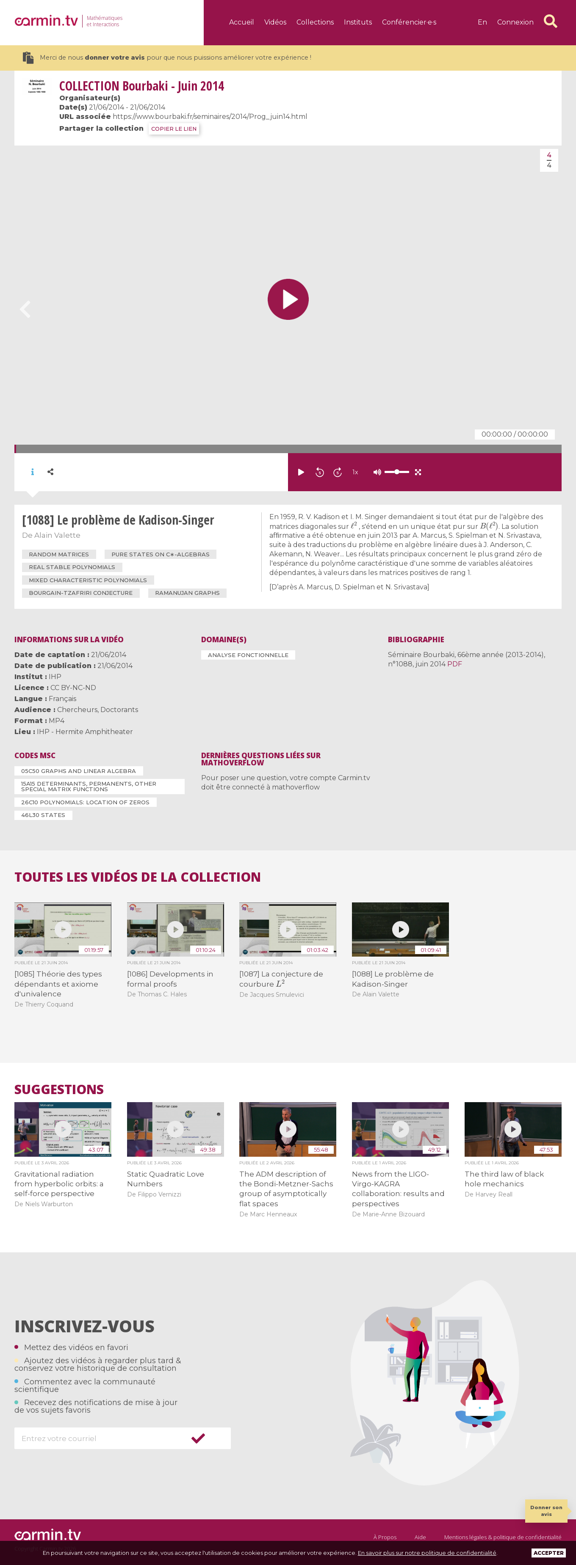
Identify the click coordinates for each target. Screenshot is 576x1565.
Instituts (358, 22)
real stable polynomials (72, 567)
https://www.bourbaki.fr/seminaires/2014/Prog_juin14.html (210, 117)
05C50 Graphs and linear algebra (78, 770)
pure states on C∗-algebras (160, 554)
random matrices (59, 554)
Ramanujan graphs (187, 592)
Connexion (515, 22)
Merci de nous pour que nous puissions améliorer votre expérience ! (167, 58)
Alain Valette (57, 535)
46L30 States (43, 814)
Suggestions (59, 1089)
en (482, 22)
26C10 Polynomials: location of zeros (85, 802)
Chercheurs (77, 710)
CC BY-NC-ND (73, 688)
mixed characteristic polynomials (88, 580)
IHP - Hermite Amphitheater (85, 732)
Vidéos (275, 22)
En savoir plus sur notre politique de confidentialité (427, 1552)
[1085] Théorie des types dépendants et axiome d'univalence (58, 984)
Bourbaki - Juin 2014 (141, 85)
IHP (55, 677)
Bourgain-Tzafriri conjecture (81, 592)
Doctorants (119, 710)
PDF (454, 664)
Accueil (241, 22)
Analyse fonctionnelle (248, 655)
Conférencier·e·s (409, 22)
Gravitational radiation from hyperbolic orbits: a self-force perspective (59, 1184)
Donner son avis (546, 1510)
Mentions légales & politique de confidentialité (503, 1537)
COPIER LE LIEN (174, 129)
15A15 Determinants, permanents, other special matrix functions (88, 786)
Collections (315, 22)
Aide (420, 1537)
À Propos (385, 1537)
